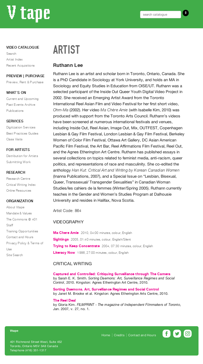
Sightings (61, 239)
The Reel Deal (64, 300)
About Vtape (15, 207)
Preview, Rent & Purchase (25, 82)
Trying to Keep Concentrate (76, 246)
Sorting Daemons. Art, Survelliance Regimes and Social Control (106, 289)
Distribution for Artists (22, 156)
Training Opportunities (22, 231)
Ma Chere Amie (66, 233)
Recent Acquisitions (20, 65)
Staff (9, 225)
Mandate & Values (19, 213)
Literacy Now (64, 253)
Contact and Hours (20, 237)
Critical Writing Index (21, 185)
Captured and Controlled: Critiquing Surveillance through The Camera (111, 274)
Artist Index (14, 59)
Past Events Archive (20, 105)
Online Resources (18, 190)
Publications (15, 111)
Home (106, 335)
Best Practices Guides (22, 133)
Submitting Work (18, 162)
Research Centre (18, 179)
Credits (119, 335)
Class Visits (14, 139)
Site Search (14, 255)
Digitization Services (21, 127)
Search (11, 54)
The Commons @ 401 (22, 219)
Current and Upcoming (22, 99)
